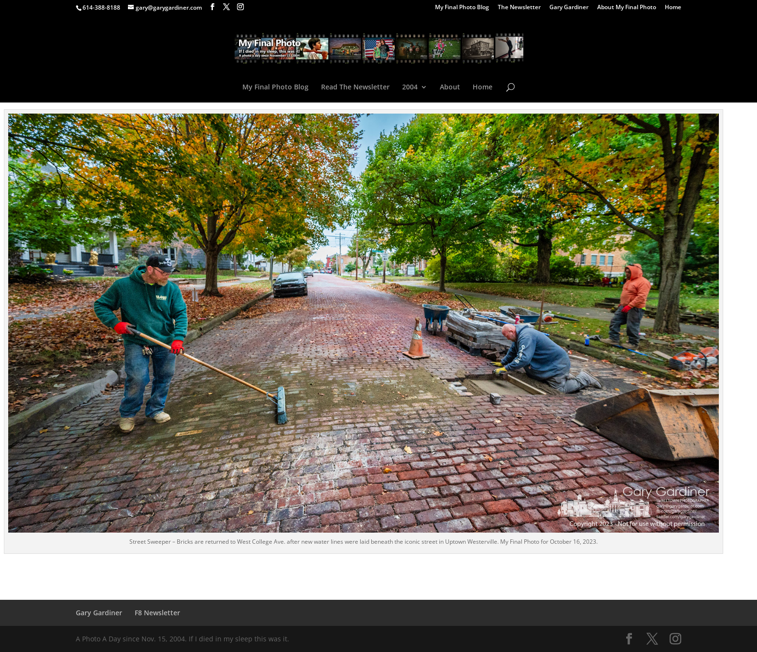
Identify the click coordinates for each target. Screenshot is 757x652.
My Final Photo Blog (462, 7)
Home (673, 7)
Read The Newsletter (355, 87)
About (450, 87)
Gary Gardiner (569, 7)
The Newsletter (519, 7)
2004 (410, 87)
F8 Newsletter (157, 612)
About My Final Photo (626, 7)
